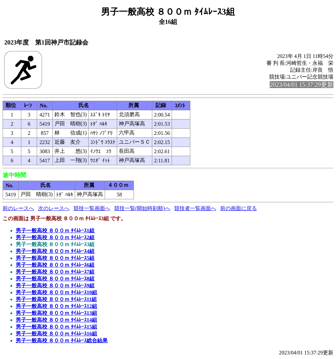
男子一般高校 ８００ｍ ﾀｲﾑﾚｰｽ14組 (56, 320)
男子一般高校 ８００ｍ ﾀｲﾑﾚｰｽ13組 (56, 313)
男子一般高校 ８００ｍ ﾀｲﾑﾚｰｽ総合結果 (62, 340)
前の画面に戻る (238, 208)
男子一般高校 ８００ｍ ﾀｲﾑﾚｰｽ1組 (55, 230)
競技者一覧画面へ (195, 208)
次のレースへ (54, 208)
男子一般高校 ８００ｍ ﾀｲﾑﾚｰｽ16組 (56, 333)
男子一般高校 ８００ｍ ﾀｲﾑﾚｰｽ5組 (55, 258)
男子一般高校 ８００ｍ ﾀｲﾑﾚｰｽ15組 (56, 327)
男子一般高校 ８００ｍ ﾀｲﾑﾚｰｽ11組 (56, 299)
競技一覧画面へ (92, 208)
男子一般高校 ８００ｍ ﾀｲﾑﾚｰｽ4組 (55, 251)
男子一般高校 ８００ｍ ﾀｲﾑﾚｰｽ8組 (55, 278)
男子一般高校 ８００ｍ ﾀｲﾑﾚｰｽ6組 (55, 265)
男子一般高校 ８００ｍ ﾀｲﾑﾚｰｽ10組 (56, 292)
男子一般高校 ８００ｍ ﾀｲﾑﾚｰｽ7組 (55, 272)
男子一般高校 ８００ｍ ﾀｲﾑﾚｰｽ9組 (55, 285)
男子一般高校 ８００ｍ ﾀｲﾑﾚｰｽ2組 (55, 237)
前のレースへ (18, 208)
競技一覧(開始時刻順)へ (142, 208)
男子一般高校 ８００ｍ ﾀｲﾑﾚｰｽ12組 (56, 306)
